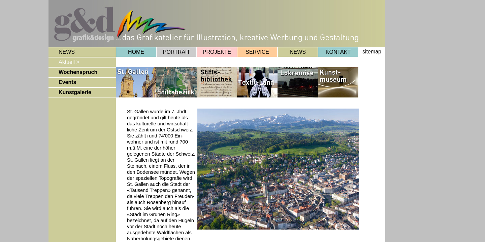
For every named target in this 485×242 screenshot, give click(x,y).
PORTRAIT (176, 52)
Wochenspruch (78, 72)
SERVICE (257, 52)
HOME (136, 52)
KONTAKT (338, 52)
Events (67, 82)
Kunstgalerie (75, 92)
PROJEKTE (217, 52)
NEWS (298, 52)
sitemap (371, 51)
